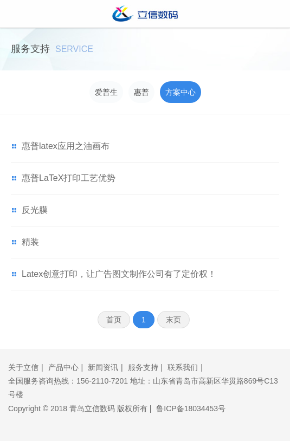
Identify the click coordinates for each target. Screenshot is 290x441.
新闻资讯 (103, 367)
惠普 (141, 92)
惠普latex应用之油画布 (65, 146)
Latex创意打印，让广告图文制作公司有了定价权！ (119, 273)
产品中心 (63, 367)
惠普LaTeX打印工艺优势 (68, 178)
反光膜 (35, 210)
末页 (173, 319)
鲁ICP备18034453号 (190, 408)
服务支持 (143, 367)
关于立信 (23, 367)
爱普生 (106, 92)
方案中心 (180, 92)
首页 (113, 319)
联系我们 (182, 367)
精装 (30, 242)
